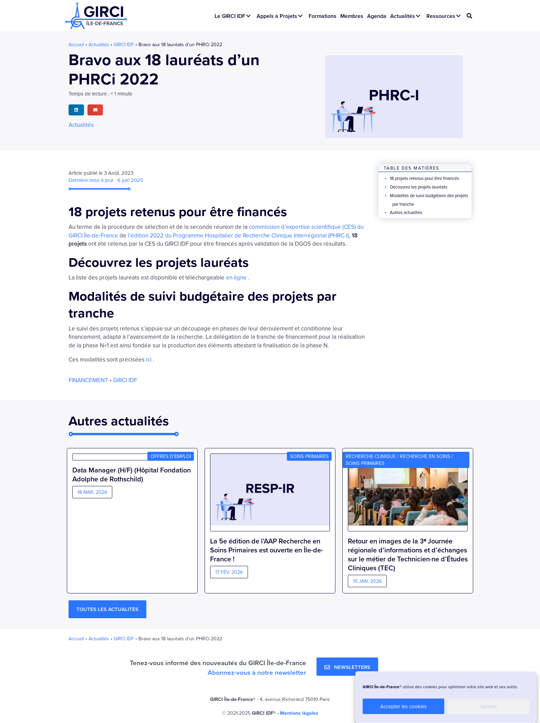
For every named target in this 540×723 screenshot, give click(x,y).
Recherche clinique (371, 456)
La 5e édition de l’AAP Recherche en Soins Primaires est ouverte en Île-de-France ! (266, 550)
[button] (248, 15)
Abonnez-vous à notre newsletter (257, 672)
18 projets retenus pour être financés (424, 178)
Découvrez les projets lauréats (418, 187)
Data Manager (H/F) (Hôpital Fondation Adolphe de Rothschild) (131, 545)
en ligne (236, 277)
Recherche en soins (425, 456)
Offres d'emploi (170, 456)
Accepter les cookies (403, 706)
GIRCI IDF (124, 44)
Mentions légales (299, 713)
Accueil (76, 44)
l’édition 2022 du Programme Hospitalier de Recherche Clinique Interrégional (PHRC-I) (238, 235)
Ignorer (488, 706)
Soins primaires (309, 456)
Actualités (99, 44)
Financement (88, 380)
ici (149, 359)
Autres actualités (406, 212)
